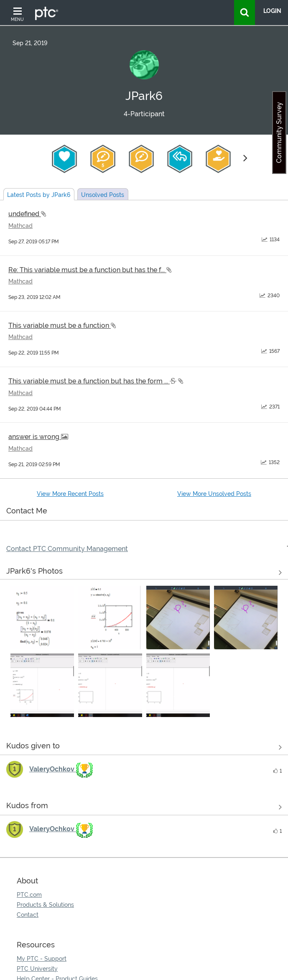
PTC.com (29, 894)
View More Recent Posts (70, 493)
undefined (24, 214)
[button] (42, 617)
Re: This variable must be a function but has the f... (87, 270)
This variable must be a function (59, 325)
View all (144, 747)
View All (144, 572)
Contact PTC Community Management (67, 549)
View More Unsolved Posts (214, 493)
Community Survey (279, 132)
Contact (27, 914)
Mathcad (20, 225)
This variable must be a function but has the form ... (89, 381)
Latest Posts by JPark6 (38, 194)
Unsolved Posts (102, 194)
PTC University (37, 968)
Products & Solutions (45, 904)
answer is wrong (34, 437)
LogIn (272, 11)
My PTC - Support (41, 958)
